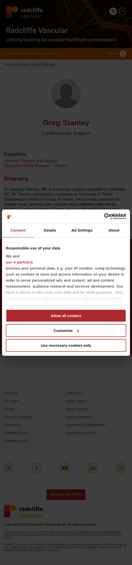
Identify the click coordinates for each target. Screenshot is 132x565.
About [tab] (114, 230)
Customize (66, 330)
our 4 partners (19, 262)
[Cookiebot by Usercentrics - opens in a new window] (104, 216)
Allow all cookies (66, 316)
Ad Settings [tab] (81, 230)
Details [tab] (50, 230)
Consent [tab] (18, 230)
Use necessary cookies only (66, 345)
